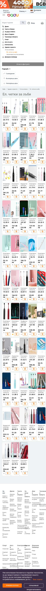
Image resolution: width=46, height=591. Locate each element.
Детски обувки (27, 506)
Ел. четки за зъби (12, 52)
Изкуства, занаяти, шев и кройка (35, 518)
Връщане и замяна (5, 535)
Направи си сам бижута (42, 499)
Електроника (22, 545)
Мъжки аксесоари (13, 509)
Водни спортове (5, 568)
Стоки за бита (34, 511)
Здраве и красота (12, 89)
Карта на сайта (4, 514)
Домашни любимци (35, 546)
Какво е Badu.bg (4, 496)
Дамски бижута (41, 513)
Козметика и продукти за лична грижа (28, 555)
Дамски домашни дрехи (13, 522)
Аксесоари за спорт (5, 559)
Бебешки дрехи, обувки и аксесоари (28, 521)
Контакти (5, 524)
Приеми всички (12, 585)
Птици (34, 554)
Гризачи (34, 558)
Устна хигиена (9, 49)
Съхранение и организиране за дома (36, 504)
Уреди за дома (34, 531)
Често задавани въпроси (5, 507)
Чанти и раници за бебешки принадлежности (22, 527)
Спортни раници (20, 532)
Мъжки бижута (41, 518)
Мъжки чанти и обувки (19, 507)
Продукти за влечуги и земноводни (36, 564)
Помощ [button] (22, 11)
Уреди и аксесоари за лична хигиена (28, 564)
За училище (27, 532)
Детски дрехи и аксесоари (28, 501)
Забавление (6, 564)
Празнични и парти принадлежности (37, 525)
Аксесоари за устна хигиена (15, 54)
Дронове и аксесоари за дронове (20, 566)
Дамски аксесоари (13, 505)
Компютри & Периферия (20, 558)
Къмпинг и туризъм (5, 554)
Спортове (5, 549)
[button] (4, 14)
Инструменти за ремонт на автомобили (14, 565)
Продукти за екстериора (13, 554)
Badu (4, 89)
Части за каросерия (13, 559)
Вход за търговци (6, 11)
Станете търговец (5, 501)
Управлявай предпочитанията (34, 586)
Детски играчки (27, 527)
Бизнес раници (19, 521)
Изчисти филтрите (23, 64)
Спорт (4, 545)
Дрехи (12, 491)
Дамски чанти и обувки (19, 499)
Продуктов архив (5, 519)
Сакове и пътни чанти (19, 515)
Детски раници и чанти (27, 513)
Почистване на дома (35, 498)
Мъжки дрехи (12, 500)
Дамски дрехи (12, 495)
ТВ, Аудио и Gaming (19, 551)
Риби (33, 550)
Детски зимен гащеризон (13, 515)
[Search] (10, 22)
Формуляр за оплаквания (6, 529)
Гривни (41, 523)
